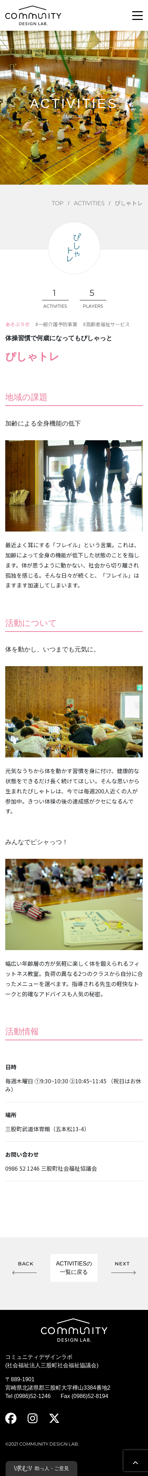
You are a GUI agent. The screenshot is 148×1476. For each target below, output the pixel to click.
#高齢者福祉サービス (106, 324)
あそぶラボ (17, 324)
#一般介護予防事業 (56, 324)
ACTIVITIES (89, 203)
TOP (57, 203)
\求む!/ (41, 1468)
